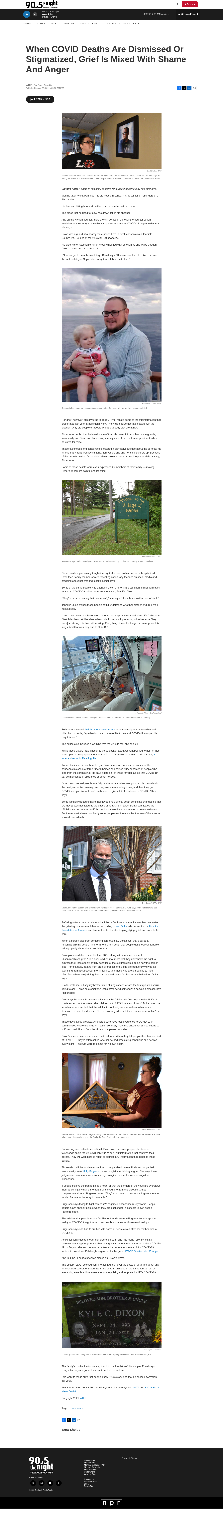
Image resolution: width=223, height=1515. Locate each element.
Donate (192, 7)
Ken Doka (121, 932)
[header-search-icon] (178, 7)
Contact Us (113, 30)
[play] (26, 20)
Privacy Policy (90, 1488)
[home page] (46, 1471)
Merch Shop (89, 1469)
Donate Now (89, 1467)
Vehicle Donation (91, 1476)
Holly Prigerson (91, 1177)
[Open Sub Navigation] (33, 30)
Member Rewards (92, 1474)
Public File (88, 1493)
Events (84, 30)
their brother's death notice (100, 736)
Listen (41, 30)
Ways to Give (90, 1481)
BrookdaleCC (131, 30)
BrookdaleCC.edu (130, 1465)
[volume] (35, 21)
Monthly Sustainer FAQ (94, 1471)
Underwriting (89, 1478)
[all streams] (188, 20)
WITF (83, 1404)
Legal (86, 1490)
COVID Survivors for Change (141, 1257)
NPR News (77, 1415)
